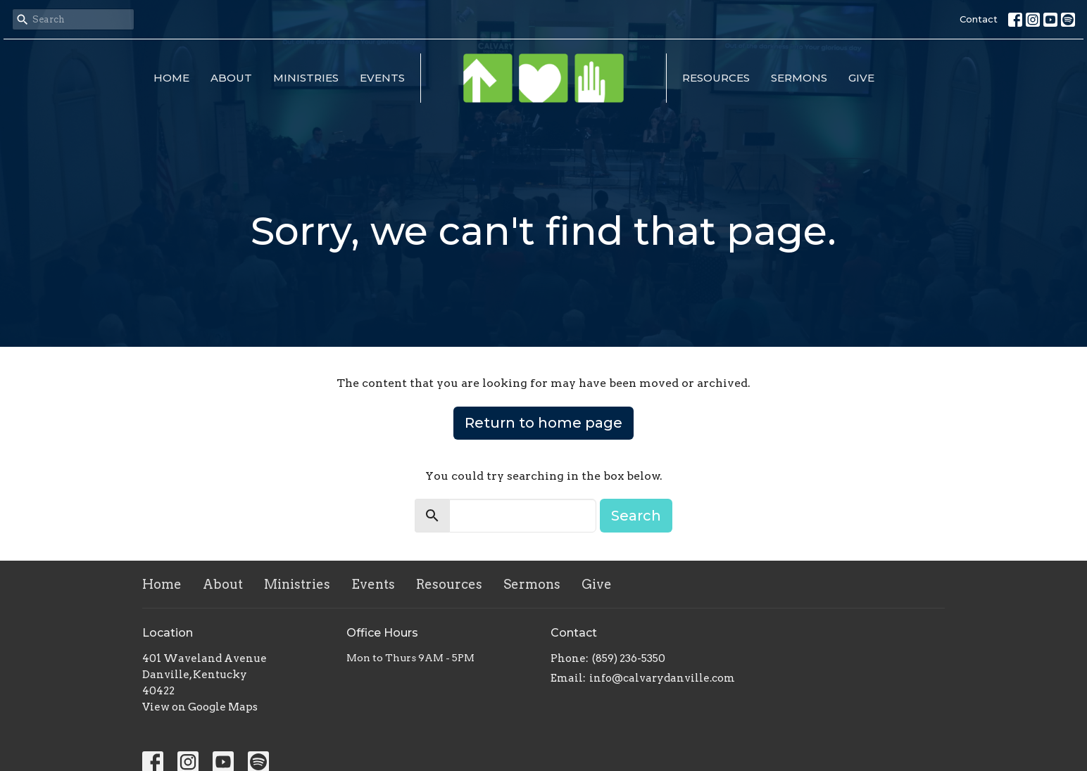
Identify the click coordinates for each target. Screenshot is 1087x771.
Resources (716, 77)
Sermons (799, 77)
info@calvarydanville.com (662, 678)
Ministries (306, 77)
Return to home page (543, 422)
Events (382, 77)
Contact (979, 19)
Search (636, 515)
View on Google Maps (200, 707)
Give (861, 77)
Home (171, 77)
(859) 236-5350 (628, 658)
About (231, 77)
